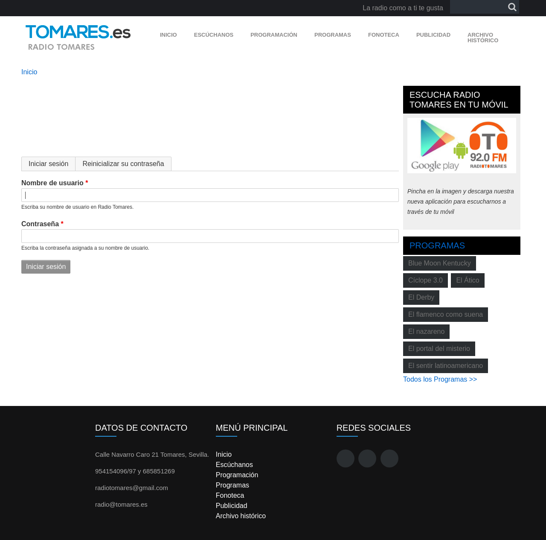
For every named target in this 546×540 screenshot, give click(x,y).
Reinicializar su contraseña (123, 163)
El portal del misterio (439, 348)
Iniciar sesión (52, 163)
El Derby (421, 297)
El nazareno (426, 331)
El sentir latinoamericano (445, 365)
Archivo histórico (483, 38)
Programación (273, 35)
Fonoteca (383, 35)
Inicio (168, 35)
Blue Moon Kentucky (439, 263)
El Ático (467, 280)
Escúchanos (213, 35)
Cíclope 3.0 (425, 280)
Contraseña (40, 224)
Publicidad (433, 35)
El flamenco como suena (445, 314)
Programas (332, 35)
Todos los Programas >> (440, 379)
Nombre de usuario (52, 183)
